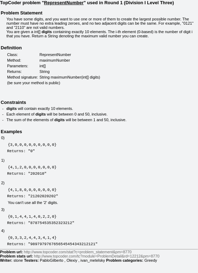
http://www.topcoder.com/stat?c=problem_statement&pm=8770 (78, 262)
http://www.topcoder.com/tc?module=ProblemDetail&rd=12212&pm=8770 (97, 267)
